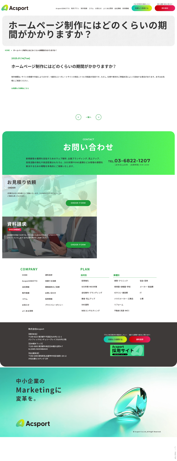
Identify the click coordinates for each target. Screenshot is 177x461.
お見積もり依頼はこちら (21, 88)
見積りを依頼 (50, 239)
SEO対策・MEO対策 (89, 245)
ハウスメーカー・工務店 (123, 257)
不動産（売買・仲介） (122, 269)
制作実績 (83, 8)
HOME (24, 233)
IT (141, 251)
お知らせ (97, 8)
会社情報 (117, 8)
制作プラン (74, 8)
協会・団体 (144, 239)
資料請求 (164, 8)
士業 (141, 257)
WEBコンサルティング (91, 269)
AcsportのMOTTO (62, 8)
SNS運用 (85, 263)
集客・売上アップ (88, 257)
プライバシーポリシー (54, 263)
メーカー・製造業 (146, 245)
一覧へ (88, 117)
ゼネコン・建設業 (121, 251)
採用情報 (125, 8)
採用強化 (85, 239)
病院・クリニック (121, 239)
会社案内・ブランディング (92, 251)
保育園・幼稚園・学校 (122, 245)
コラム (90, 8)
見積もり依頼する (141, 8)
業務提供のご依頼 (52, 245)
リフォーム (118, 263)
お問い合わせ (50, 251)
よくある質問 (107, 8)
